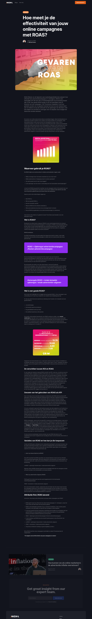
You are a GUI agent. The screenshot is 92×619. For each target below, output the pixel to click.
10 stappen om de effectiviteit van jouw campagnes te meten (40, 535)
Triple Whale (35, 425)
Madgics (28, 425)
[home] (9, 2)
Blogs (16, 2)
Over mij (21, 2)
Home (61, 616)
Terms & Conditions (52, 602)
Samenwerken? (80, 2)
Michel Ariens (32, 42)
